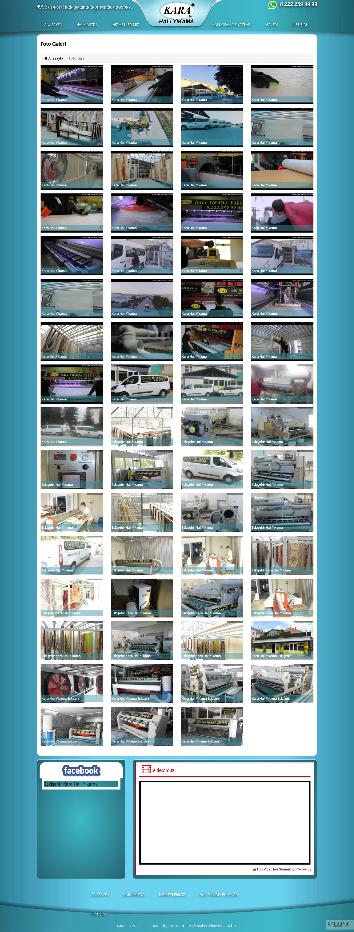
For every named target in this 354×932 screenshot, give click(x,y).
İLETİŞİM (300, 24)
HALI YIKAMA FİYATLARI (231, 24)
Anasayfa (53, 58)
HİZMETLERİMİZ (126, 24)
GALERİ (272, 24)
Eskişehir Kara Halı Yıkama (71, 784)
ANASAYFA (53, 24)
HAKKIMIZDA (87, 24)
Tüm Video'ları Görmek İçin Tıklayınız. (282, 869)
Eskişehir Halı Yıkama (176, 925)
